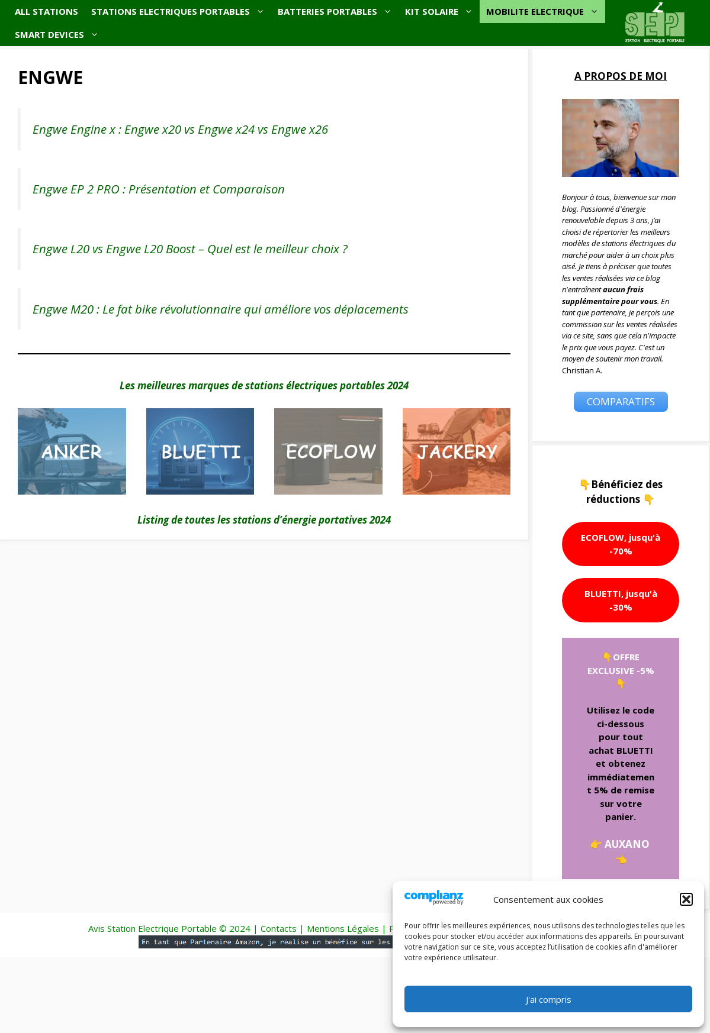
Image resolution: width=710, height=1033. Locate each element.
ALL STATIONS (46, 11)
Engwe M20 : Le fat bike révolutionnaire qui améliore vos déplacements (221, 309)
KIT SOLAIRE (442, 11)
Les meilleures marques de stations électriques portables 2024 (264, 385)
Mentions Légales (343, 928)
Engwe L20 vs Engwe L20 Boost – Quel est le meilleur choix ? (190, 248)
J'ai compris (548, 999)
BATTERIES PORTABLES (338, 11)
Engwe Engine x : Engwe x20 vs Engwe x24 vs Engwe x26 (180, 129)
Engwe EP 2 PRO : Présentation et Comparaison (159, 188)
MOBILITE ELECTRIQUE (545, 11)
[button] (686, 899)
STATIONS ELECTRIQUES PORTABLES (181, 11)
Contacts (279, 928)
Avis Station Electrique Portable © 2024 (169, 928)
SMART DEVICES (60, 34)
